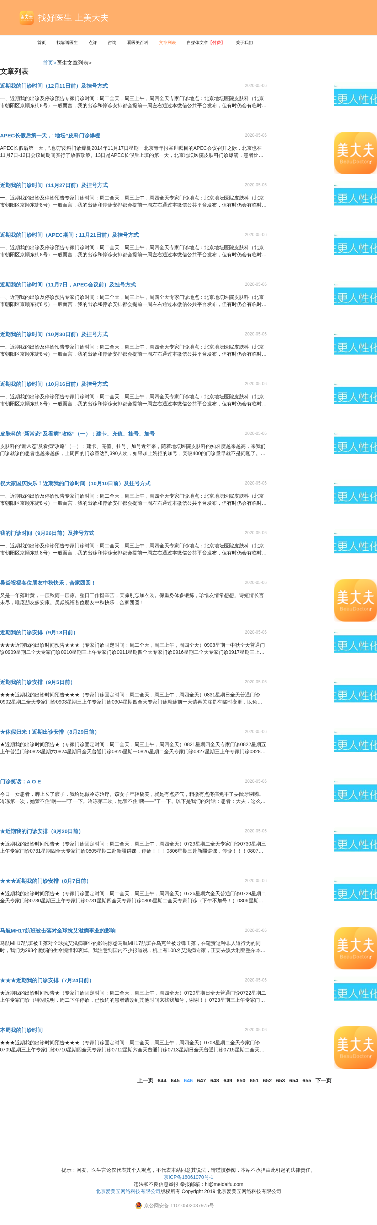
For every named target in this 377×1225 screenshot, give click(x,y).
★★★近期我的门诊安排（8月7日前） (45, 881)
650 (241, 1080)
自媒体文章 (206, 42)
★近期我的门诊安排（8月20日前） (42, 831)
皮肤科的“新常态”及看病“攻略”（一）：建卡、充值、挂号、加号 (77, 434)
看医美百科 (137, 42)
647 (201, 1080)
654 (293, 1080)
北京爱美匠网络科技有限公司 (128, 1191)
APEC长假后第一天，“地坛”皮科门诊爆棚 (50, 135)
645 (175, 1080)
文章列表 (167, 42)
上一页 (145, 1080)
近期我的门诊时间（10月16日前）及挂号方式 (54, 384)
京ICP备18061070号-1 (188, 1177)
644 (162, 1080)
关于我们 (244, 42)
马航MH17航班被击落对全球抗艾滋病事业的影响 (58, 931)
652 (267, 1080)
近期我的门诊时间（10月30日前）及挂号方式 (54, 334)
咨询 (112, 42)
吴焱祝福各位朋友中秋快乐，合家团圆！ (48, 583)
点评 (93, 42)
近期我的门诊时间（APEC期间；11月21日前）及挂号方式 (69, 235)
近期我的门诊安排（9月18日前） (39, 632)
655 (306, 1080)
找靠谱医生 (67, 42)
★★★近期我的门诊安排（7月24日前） (47, 980)
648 (214, 1080)
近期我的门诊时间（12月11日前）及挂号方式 (54, 86)
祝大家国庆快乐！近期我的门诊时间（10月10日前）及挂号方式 (75, 483)
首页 (41, 42)
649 (227, 1080)
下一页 (323, 1080)
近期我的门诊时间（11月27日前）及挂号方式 (54, 185)
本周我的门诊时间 (21, 1030)
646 (188, 1080)
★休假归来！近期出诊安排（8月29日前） (50, 732)
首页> (50, 63)
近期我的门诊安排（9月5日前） (37, 682)
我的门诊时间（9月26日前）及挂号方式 (47, 533)
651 (254, 1080)
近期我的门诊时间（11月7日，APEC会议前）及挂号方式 (68, 284)
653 (280, 1080)
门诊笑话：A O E (20, 781)
